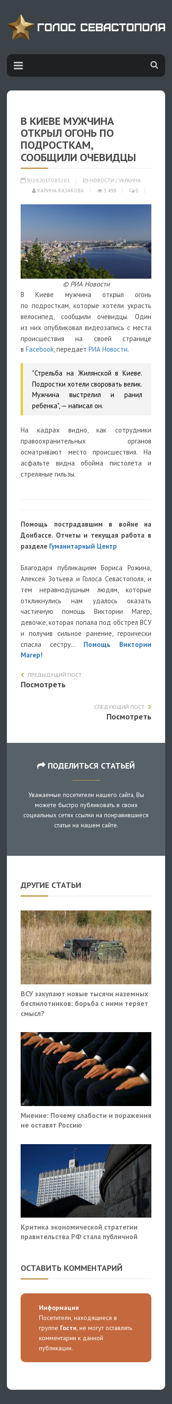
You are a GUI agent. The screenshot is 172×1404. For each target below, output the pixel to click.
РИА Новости (108, 349)
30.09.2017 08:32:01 (45, 180)
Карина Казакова (58, 190)
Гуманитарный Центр (83, 546)
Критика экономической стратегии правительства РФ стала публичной (79, 1231)
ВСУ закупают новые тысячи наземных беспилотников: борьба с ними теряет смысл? (84, 1003)
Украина (130, 180)
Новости (102, 180)
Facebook (40, 349)
